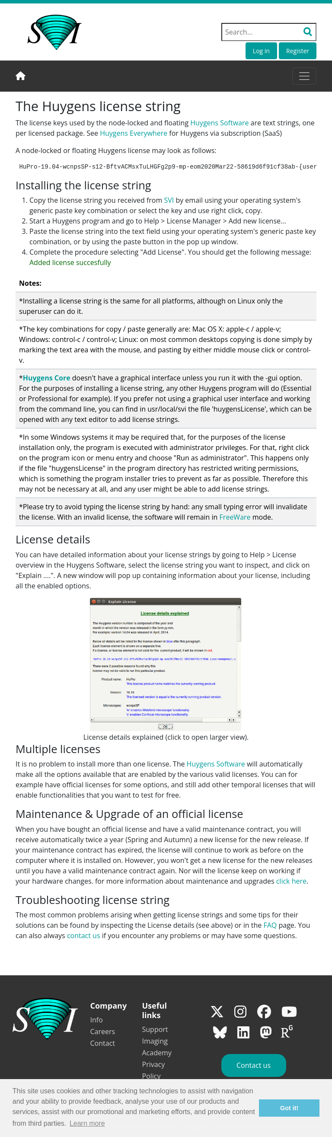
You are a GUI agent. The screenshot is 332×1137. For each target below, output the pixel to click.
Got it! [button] (289, 1108)
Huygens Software (219, 123)
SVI (169, 200)
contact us (83, 935)
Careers (102, 1031)
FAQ (270, 925)
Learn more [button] (87, 1123)
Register (297, 51)
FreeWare (235, 517)
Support (155, 1029)
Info (96, 1020)
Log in (261, 51)
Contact (102, 1043)
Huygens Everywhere (133, 133)
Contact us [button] (253, 1065)
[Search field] (268, 32)
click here (291, 881)
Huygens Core (46, 378)
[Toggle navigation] (304, 76)
